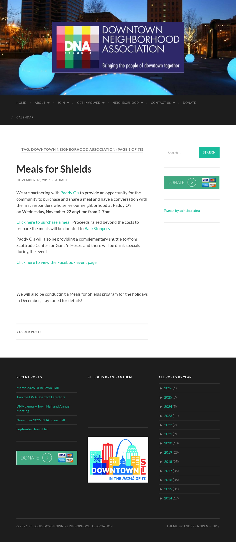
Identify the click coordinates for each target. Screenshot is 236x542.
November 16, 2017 (33, 180)
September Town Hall (32, 429)
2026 (168, 388)
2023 (168, 415)
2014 (168, 498)
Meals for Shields (54, 169)
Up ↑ (216, 526)
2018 (168, 461)
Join (61, 102)
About (40, 102)
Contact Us (161, 102)
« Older (29, 331)
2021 (168, 434)
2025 (168, 397)
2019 (168, 452)
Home (21, 102)
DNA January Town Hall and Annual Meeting (43, 408)
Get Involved (89, 102)
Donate (189, 102)
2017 (168, 470)
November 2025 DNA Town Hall (40, 420)
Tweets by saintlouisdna (182, 210)
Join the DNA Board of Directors (40, 397)
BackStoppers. (98, 228)
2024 (168, 406)
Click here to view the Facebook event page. (57, 262)
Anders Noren (196, 526)
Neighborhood (126, 102)
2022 (168, 424)
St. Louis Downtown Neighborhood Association (70, 526)
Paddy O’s (69, 192)
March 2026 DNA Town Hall (37, 388)
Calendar (25, 117)
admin (61, 180)
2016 (168, 480)
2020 (168, 443)
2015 (168, 489)
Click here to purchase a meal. (43, 222)
